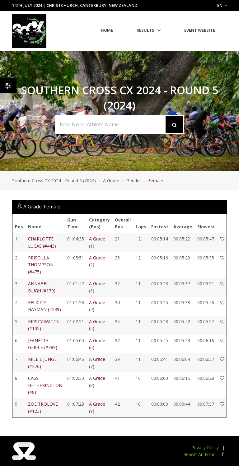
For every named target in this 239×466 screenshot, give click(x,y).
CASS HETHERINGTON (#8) (45, 385)
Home (107, 30)
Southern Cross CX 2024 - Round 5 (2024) (54, 181)
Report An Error (199, 454)
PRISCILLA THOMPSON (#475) (41, 265)
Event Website (199, 30)
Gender (133, 181)
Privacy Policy (205, 447)
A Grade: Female (41, 206)
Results (145, 30)
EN (222, 5)
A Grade (111, 181)
